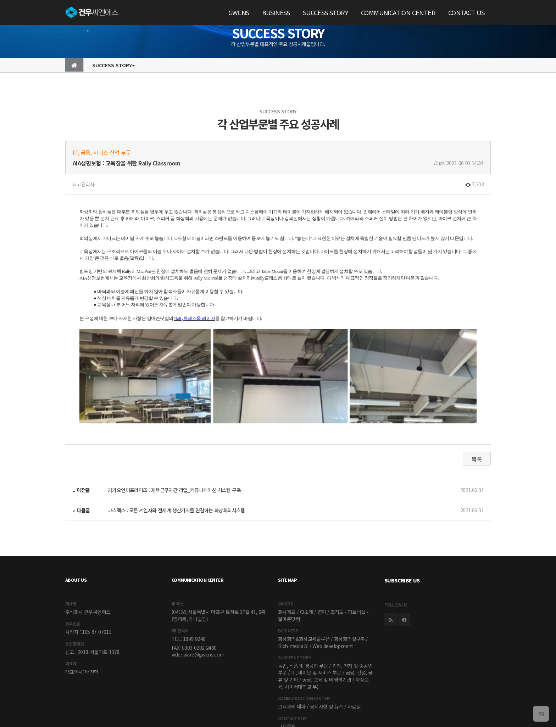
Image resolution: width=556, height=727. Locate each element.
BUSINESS (276, 12)
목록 (477, 415)
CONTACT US (466, 12)
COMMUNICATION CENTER (398, 12)
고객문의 (287, 682)
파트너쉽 (357, 567)
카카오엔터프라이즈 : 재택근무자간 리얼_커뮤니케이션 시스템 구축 (174, 446)
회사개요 (287, 567)
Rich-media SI (293, 601)
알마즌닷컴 (289, 575)
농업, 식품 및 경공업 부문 (303, 621)
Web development (332, 601)
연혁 (321, 567)
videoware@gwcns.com (198, 610)
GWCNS (238, 12)
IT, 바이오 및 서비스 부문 (316, 628)
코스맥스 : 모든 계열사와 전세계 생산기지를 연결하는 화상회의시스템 (176, 466)
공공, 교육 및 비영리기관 (326, 635)
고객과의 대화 (292, 662)
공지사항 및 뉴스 (326, 662)
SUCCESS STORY (325, 12)
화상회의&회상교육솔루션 (304, 594)
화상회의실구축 (349, 594)
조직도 (337, 567)
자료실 (354, 662)
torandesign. (478, 715)
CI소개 (306, 567)
